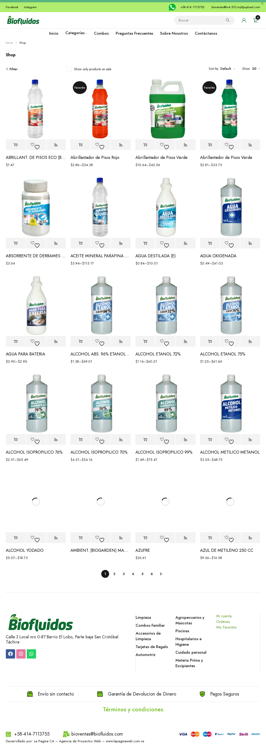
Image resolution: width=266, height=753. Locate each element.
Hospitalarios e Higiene (188, 641)
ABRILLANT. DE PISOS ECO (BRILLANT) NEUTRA (36, 157)
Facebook (12, 7)
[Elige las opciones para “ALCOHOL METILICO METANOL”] (210, 439)
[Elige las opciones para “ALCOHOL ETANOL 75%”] (210, 341)
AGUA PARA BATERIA (25, 354)
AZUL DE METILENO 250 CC (226, 550)
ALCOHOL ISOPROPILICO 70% (99, 452)
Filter (14, 69)
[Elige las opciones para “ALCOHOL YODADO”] (16, 537)
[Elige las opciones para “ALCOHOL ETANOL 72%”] (145, 341)
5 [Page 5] (142, 574)
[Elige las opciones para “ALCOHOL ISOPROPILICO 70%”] (80, 439)
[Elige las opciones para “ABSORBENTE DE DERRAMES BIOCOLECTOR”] (16, 243)
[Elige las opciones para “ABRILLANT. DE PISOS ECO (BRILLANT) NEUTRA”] (16, 144)
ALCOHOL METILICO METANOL (230, 452)
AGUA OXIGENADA (218, 256)
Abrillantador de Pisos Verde (161, 157)
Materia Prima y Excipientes (189, 663)
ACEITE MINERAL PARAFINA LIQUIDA (101, 256)
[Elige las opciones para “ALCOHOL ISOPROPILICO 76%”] (16, 439)
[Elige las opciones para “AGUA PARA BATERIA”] (16, 341)
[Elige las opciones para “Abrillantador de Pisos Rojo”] (80, 144)
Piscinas (182, 631)
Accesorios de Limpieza (148, 636)
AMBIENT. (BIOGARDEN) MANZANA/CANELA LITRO (101, 550)
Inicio (9, 42)
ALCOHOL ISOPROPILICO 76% (34, 452)
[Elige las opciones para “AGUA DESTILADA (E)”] (145, 243)
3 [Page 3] (124, 574)
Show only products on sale (92, 69)
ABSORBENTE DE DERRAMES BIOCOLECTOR (36, 256)
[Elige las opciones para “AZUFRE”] (145, 537)
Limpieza (143, 617)
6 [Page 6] (152, 574)
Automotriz (145, 654)
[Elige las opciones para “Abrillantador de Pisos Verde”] (145, 144)
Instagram (30, 7)
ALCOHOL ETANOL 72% (158, 354)
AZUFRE (142, 550)
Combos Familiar (150, 625)
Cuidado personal (190, 652)
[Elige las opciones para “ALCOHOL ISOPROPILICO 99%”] (145, 439)
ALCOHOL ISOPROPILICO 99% (163, 452)
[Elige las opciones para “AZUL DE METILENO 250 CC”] (210, 537)
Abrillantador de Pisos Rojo (95, 157)
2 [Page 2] (114, 574)
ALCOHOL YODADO (25, 550)
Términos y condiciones (133, 709)
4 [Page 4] (133, 574)
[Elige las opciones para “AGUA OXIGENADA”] (210, 243)
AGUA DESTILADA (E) (155, 256)
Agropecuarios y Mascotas (189, 620)
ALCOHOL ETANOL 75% (222, 354)
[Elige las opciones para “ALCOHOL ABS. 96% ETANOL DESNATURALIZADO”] (80, 341)
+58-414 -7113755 (192, 7)
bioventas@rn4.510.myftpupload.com (236, 7)
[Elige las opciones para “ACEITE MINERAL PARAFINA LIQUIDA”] (80, 243)
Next (161, 574)
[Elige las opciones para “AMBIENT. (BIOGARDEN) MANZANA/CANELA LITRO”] (80, 537)
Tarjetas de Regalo (152, 646)
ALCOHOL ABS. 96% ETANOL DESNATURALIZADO (101, 354)
